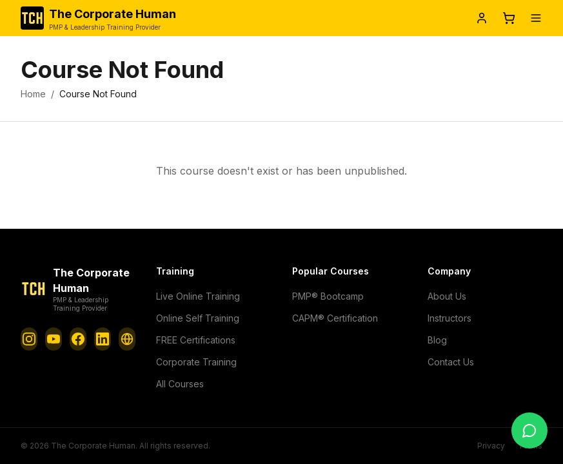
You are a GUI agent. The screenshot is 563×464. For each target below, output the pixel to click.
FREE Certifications (195, 339)
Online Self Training (195, 318)
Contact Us (450, 361)
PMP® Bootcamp (327, 296)
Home (32, 94)
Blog (437, 339)
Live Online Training (196, 296)
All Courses (179, 383)
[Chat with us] (529, 430)
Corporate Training (193, 361)
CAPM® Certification (333, 318)
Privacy (495, 445)
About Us (446, 296)
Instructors (448, 318)
